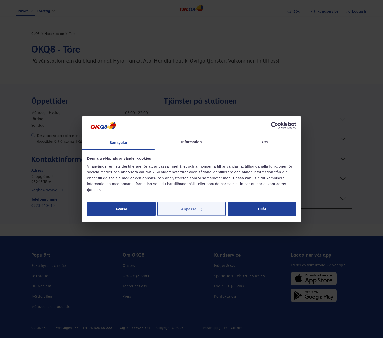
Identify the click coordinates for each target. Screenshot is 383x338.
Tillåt (261, 209)
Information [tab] (191, 141)
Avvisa (121, 209)
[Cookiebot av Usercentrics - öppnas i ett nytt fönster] (274, 125)
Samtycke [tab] (118, 142)
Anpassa (191, 209)
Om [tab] (265, 141)
